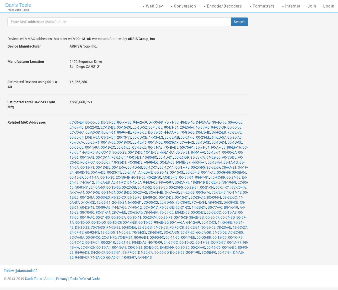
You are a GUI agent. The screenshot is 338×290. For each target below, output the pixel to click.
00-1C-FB (235, 237)
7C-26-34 (118, 157)
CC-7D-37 (218, 242)
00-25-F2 (165, 217)
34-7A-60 (172, 192)
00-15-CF (181, 217)
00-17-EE (188, 237)
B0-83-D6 (155, 132)
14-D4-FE (225, 222)
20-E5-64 (187, 127)
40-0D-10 (82, 172)
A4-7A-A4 (77, 192)
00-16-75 (214, 247)
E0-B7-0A (92, 137)
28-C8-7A (197, 157)
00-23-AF (171, 142)
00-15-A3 (119, 247)
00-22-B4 (191, 187)
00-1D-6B (135, 167)
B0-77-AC (215, 207)
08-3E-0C (230, 197)
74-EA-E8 (103, 182)
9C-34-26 (88, 247)
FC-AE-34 (199, 202)
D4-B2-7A (145, 252)
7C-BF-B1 (125, 237)
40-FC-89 (218, 177)
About (49, 279)
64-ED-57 (219, 137)
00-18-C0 (124, 142)
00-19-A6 (87, 217)
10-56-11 (104, 202)
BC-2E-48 (213, 182)
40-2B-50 (154, 177)
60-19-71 (214, 152)
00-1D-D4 (219, 142)
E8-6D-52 (140, 127)
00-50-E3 (234, 127)
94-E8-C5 (150, 182)
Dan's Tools (18, 5)
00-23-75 (114, 172)
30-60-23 (119, 152)
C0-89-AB (103, 207)
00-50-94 (77, 137)
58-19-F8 (229, 182)
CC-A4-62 (186, 142)
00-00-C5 (92, 122)
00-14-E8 (130, 222)
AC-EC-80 (235, 232)
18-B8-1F (198, 182)
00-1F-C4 (92, 242)
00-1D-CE (235, 142)
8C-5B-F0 (209, 252)
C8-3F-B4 (108, 137)
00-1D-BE (103, 167)
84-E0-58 (188, 192)
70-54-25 (139, 232)
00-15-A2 (87, 157)
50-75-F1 (187, 147)
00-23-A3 (234, 137)
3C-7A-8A (77, 237)
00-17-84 (225, 252)
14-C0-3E (123, 232)
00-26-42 (161, 172)
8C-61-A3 (155, 147)
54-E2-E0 (213, 157)
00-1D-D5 (98, 222)
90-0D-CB (140, 137)
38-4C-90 (219, 122)
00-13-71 (87, 167)
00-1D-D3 (166, 197)
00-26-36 (182, 247)
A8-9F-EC (151, 162)
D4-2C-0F (98, 252)
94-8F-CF (82, 257)
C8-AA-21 (229, 167)
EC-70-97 (77, 132)
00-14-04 (108, 192)
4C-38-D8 (135, 162)
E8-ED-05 (182, 212)
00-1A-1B (230, 162)
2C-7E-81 (192, 227)
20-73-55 (124, 137)
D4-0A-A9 (203, 122)
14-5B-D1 (199, 207)
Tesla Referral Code (85, 279)
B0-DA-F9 (182, 182)
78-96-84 (151, 212)
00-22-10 (108, 242)
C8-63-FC (155, 232)
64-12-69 (193, 222)
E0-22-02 (92, 127)
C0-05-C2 (151, 202)
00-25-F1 (93, 142)
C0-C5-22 (135, 247)
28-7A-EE (119, 212)
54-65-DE (219, 232)
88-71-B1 (202, 147)
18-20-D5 (108, 232)
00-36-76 (203, 192)
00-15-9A (92, 147)
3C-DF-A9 (198, 197)
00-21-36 (207, 187)
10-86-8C (150, 157)
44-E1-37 (167, 152)
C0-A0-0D (92, 132)
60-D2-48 (87, 207)
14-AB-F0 (87, 152)
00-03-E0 (103, 197)
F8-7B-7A (77, 142)
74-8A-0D (97, 257)
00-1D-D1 (166, 157)
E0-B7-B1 (113, 252)
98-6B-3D (161, 222)
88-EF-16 (234, 147)
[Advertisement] (292, 95)
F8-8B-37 (183, 162)
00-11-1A (92, 177)
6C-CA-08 (203, 232)
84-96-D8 (82, 252)
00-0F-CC (93, 237)
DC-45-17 (150, 207)
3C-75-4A (238, 187)
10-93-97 (129, 257)
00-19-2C (108, 147)
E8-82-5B (145, 227)
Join (311, 6)
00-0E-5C (214, 212)
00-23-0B (129, 187)
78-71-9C (171, 122)
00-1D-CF (114, 222)
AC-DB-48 (170, 177)
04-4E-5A (134, 182)
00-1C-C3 (209, 222)
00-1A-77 (234, 242)
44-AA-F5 (171, 132)
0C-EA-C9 (167, 162)
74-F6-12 (135, 207)
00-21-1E (124, 242)
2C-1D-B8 (108, 127)
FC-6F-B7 (87, 162)
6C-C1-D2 (182, 207)
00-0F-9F (223, 172)
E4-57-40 (77, 127)
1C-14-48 (234, 192)
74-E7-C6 (119, 207)
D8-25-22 (82, 227)
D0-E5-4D (203, 132)
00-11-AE (208, 172)
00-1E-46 (140, 142)
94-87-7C (171, 242)
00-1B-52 (145, 187)
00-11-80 (173, 237)
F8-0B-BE (166, 207)
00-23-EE (203, 137)
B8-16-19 (231, 207)
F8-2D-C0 (118, 197)
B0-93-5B (177, 252)
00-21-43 (188, 137)
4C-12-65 (138, 177)
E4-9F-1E (77, 232)
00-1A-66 (108, 142)
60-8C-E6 (129, 227)
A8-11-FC (118, 182)
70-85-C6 (187, 132)
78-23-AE (224, 227)
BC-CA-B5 (171, 232)
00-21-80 (103, 217)
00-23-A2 (140, 192)
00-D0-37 (103, 162)
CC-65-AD (135, 212)
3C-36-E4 (77, 122)
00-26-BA (118, 217)
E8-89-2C (150, 197)
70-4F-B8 (171, 147)
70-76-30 (98, 227)
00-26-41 (134, 217)
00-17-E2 (202, 242)
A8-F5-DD (215, 202)
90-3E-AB (172, 137)
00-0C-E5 (198, 212)
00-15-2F (76, 177)
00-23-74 (150, 217)
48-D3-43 (187, 122)
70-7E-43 (219, 192)
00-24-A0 (198, 247)
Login (328, 6)
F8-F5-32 (140, 132)
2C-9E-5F (213, 167)
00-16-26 (107, 177)
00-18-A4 (215, 162)
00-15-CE (177, 172)
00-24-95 (198, 167)
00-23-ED (160, 187)
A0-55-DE (229, 157)
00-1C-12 (77, 242)
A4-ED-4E (145, 172)
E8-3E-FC (134, 197)
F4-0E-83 (113, 227)
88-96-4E (124, 132)
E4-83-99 (167, 247)
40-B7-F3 (202, 127)
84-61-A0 (198, 152)
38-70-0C (87, 212)
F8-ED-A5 (139, 242)
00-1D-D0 (82, 222)
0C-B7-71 (186, 177)
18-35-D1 (119, 162)
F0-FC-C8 (176, 227)
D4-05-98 (156, 122)
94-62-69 (140, 122)
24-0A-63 (98, 187)
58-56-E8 (124, 147)
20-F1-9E (193, 252)
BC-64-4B (156, 192)
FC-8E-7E (234, 132)
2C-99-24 (119, 202)
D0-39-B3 (108, 122)
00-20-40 (193, 172)
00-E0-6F (212, 217)
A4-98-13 (145, 257)
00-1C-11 (167, 167)
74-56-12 (87, 182)
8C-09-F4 (214, 197)
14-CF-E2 (156, 137)
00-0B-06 (239, 172)
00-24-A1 (130, 172)
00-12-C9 (219, 237)
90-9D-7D (161, 252)
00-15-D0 (124, 127)
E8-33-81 (182, 152)
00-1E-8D (113, 187)
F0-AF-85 (218, 147)
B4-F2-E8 (219, 132)
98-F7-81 (202, 177)
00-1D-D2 (186, 242)
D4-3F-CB (231, 202)
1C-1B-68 (151, 152)
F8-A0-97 (166, 182)
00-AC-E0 (235, 122)
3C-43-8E (155, 127)
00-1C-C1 (151, 167)
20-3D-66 (167, 202)
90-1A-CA (177, 222)
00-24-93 (233, 177)
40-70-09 (155, 242)
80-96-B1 (141, 237)
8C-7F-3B (124, 122)
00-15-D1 (182, 197)
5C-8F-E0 (187, 232)
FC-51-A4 (103, 212)
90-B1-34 (171, 127)
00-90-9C (157, 237)
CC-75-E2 (139, 147)
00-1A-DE (155, 142)
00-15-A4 (103, 247)
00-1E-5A (119, 167)
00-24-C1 (223, 187)
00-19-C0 (145, 222)
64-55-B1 (135, 202)
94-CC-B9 (218, 127)
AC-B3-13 (103, 152)
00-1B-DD (124, 192)
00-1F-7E (182, 167)
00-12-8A (87, 197)
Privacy (62, 279)
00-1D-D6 (135, 152)
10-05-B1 (134, 157)
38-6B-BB (196, 217)
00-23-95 (176, 187)
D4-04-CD (88, 202)
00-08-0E (77, 147)
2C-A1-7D (109, 237)
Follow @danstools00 (21, 271)
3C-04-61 (108, 132)
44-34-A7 (199, 162)
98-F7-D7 (129, 252)
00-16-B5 (229, 247)
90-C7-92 (166, 212)
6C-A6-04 (113, 257)
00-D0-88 (204, 237)
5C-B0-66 (151, 247)
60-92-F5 (92, 232)
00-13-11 (103, 157)
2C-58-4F (123, 177)
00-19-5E (93, 192)
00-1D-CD (203, 142)
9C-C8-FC (182, 202)
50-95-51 (82, 187)
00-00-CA (229, 152)
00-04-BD (227, 217)
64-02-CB (160, 227)
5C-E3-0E (208, 227)
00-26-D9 (182, 157)
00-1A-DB (98, 172)
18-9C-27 (240, 227)
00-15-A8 (229, 212)
